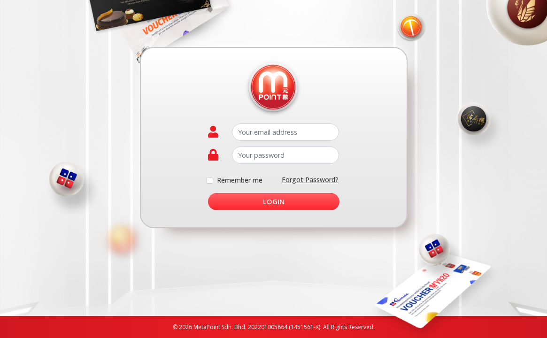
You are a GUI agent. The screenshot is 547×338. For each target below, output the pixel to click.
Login (274, 201)
